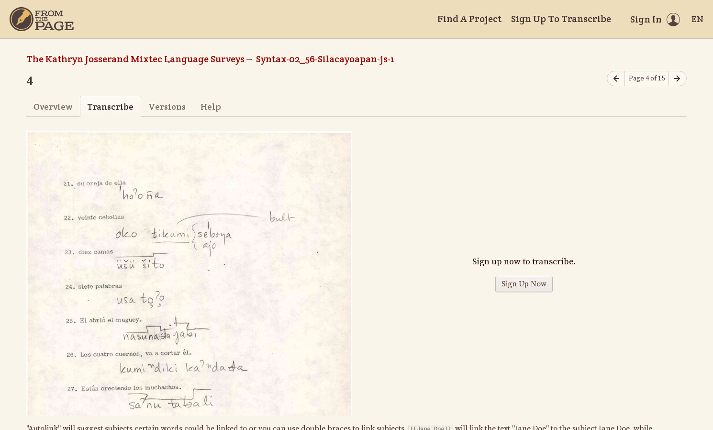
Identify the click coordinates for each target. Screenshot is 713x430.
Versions (167, 106)
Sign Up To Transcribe (561, 18)
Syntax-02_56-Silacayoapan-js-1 (325, 59)
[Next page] (677, 79)
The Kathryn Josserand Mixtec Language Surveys (135, 59)
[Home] (42, 19)
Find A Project (469, 18)
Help (211, 106)
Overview (52, 106)
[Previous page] (616, 79)
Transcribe (110, 106)
